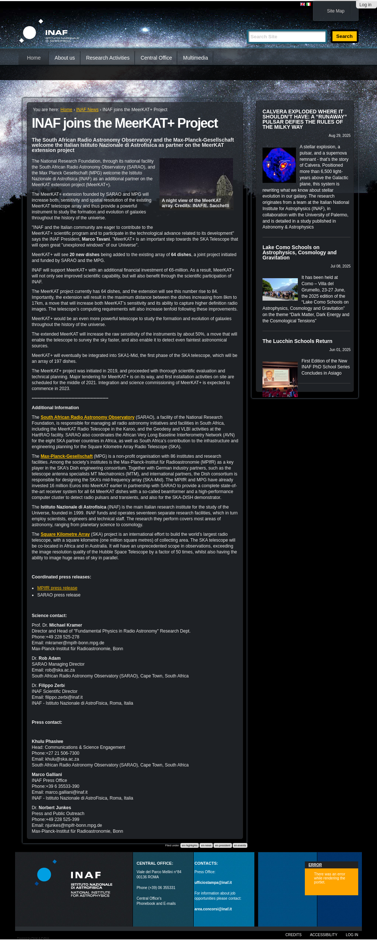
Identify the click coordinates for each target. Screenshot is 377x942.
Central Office (156, 58)
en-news (206, 845)
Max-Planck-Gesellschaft (66, 456)
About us (64, 58)
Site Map (335, 11)
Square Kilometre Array (65, 534)
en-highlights (190, 845)
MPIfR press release (57, 588)
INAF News (87, 109)
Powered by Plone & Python (33, 938)
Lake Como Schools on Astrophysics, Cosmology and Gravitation (300, 252)
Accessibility (323, 935)
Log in (365, 4)
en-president (222, 845)
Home (33, 58)
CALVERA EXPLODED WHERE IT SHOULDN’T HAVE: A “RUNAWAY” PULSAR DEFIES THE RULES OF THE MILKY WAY (305, 119)
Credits (293, 935)
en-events (240, 845)
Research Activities (108, 58)
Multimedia (195, 58)
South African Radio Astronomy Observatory (87, 417)
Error (315, 865)
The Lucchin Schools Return (297, 341)
